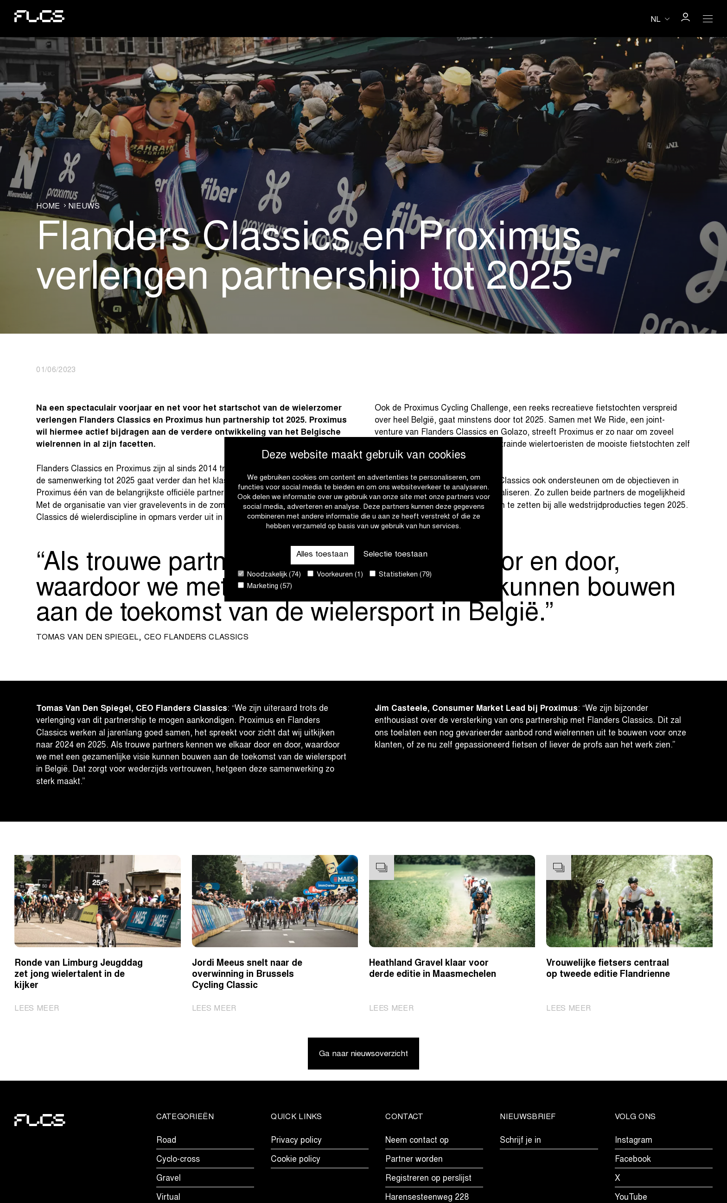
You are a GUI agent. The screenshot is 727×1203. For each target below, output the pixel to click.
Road (166, 1142)
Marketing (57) (265, 586)
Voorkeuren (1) (335, 574)
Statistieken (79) (401, 574)
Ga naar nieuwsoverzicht (364, 1055)
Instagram (633, 1142)
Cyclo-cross (178, 1161)
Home (48, 206)
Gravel (168, 1180)
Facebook (633, 1161)
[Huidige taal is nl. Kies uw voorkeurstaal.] (660, 19)
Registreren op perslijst (428, 1180)
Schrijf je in (520, 1142)
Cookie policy (295, 1161)
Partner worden (414, 1161)
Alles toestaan (321, 555)
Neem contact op (417, 1142)
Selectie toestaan (396, 555)
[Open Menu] (707, 18)
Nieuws (84, 206)
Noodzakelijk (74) (269, 574)
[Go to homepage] (39, 18)
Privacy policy (296, 1142)
